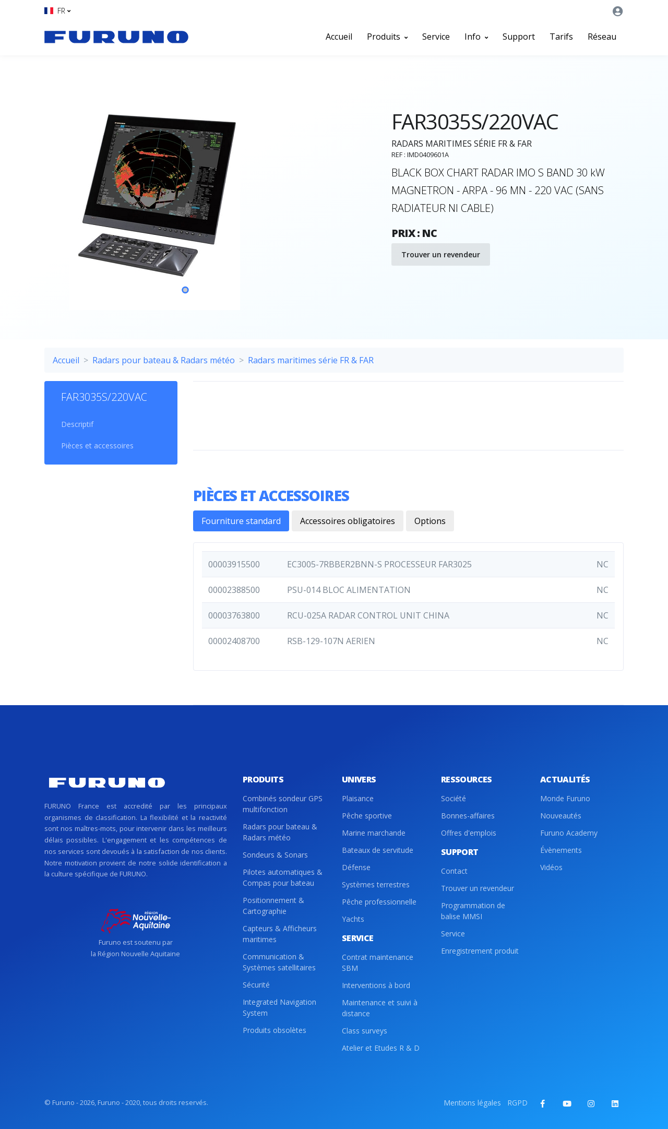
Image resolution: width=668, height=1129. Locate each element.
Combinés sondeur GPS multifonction (283, 803)
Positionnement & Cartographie (273, 905)
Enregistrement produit (480, 951)
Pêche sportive (367, 816)
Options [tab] (430, 521)
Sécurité (256, 985)
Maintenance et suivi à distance (380, 1007)
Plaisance (358, 798)
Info (476, 36)
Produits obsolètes (274, 1030)
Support (519, 36)
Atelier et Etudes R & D (381, 1048)
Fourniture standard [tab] (241, 521)
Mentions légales (472, 1103)
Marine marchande (373, 833)
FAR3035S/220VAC (104, 397)
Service (436, 36)
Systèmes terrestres (376, 884)
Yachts (353, 919)
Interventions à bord (376, 985)
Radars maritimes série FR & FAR (311, 360)
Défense (356, 867)
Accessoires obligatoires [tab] (347, 521)
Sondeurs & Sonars (275, 855)
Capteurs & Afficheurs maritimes (280, 933)
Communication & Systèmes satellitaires (279, 962)
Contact (454, 871)
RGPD (517, 1103)
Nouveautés (560, 816)
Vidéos (551, 867)
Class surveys (364, 1031)
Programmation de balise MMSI (473, 910)
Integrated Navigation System (279, 1007)
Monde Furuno (565, 798)
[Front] (116, 36)
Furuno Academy (569, 833)
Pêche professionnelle (379, 902)
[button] (57, 10)
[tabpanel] (185, 195)
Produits (387, 36)
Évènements (561, 850)
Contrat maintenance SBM (377, 962)
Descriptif (77, 424)
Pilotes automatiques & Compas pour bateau (283, 877)
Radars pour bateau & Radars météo (163, 360)
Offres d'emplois (468, 833)
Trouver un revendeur (440, 254)
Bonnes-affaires (468, 816)
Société (453, 798)
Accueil (339, 36)
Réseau (602, 36)
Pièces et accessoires (97, 445)
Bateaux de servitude (377, 850)
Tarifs (561, 36)
